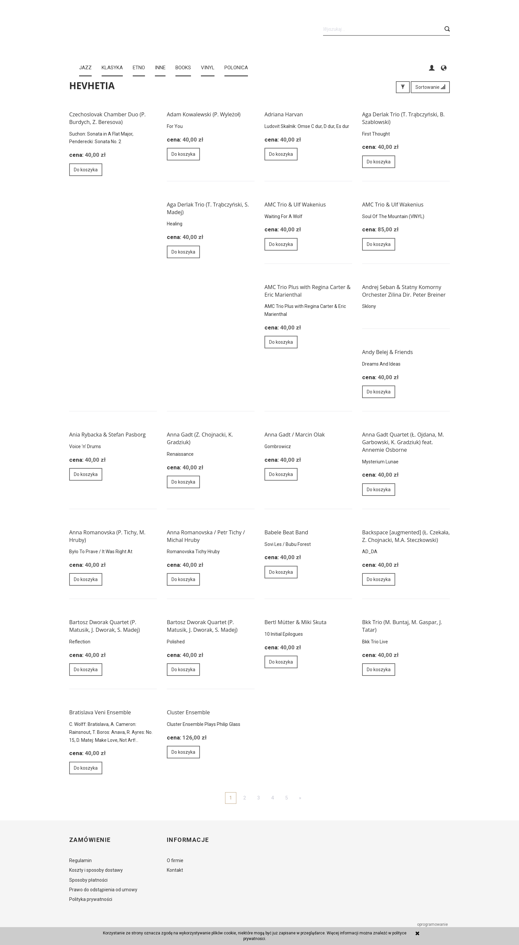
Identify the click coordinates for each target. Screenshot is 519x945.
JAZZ (85, 68)
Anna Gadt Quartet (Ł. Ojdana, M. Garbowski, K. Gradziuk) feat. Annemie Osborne (403, 442)
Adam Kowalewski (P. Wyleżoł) (204, 114)
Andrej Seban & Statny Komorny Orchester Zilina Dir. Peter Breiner (404, 290)
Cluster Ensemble (188, 712)
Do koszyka (86, 169)
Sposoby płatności (88, 880)
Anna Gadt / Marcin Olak (294, 434)
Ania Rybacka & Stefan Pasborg (107, 434)
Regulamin (80, 860)
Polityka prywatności (90, 899)
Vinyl (207, 68)
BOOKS (183, 68)
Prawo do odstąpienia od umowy (103, 889)
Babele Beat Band (286, 532)
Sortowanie (430, 87)
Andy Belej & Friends (387, 352)
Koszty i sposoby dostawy (96, 870)
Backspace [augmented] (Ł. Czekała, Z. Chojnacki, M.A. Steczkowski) (406, 536)
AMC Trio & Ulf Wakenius (295, 204)
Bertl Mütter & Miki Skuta (295, 622)
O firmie (175, 860)
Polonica (236, 68)
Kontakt (175, 870)
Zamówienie (90, 840)
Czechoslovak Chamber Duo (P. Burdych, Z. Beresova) (107, 118)
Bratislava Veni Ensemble (100, 712)
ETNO (139, 68)
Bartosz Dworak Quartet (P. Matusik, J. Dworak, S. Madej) (104, 626)
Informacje (188, 840)
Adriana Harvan (283, 114)
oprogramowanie (433, 924)
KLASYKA (112, 68)
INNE (160, 68)
